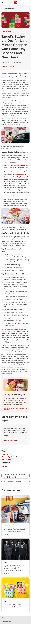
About (3, 617)
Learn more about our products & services (15, 409)
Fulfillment (4, 455)
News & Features (9, 8)
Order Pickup (14, 165)
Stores (18, 457)
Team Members (6, 459)
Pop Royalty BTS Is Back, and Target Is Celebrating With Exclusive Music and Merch (14, 568)
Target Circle (5, 333)
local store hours (21, 174)
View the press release (12, 440)
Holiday (11, 455)
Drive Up (22, 165)
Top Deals (15, 331)
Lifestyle (6, 31)
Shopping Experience (8, 457)
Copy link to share (8, 66)
